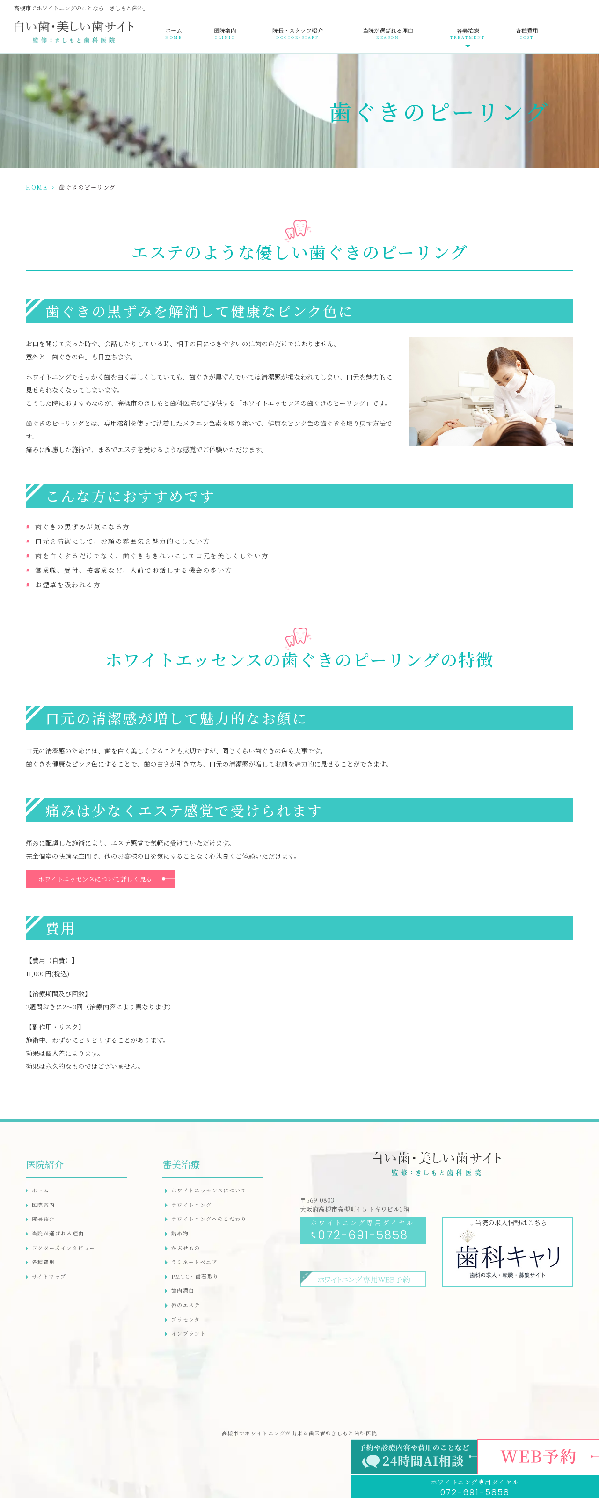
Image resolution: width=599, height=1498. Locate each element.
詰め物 (180, 1233)
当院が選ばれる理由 (388, 33)
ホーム (173, 33)
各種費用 (527, 33)
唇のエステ (185, 1304)
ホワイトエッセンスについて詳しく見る (95, 879)
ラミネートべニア (194, 1261)
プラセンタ (185, 1319)
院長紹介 (43, 1218)
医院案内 (225, 33)
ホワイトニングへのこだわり (209, 1218)
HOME (36, 187)
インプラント (188, 1333)
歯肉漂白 (183, 1290)
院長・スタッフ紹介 (297, 33)
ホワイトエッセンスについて (209, 1190)
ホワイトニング (191, 1204)
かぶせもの (185, 1247)
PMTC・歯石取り (195, 1276)
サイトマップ (49, 1276)
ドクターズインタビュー (63, 1247)
